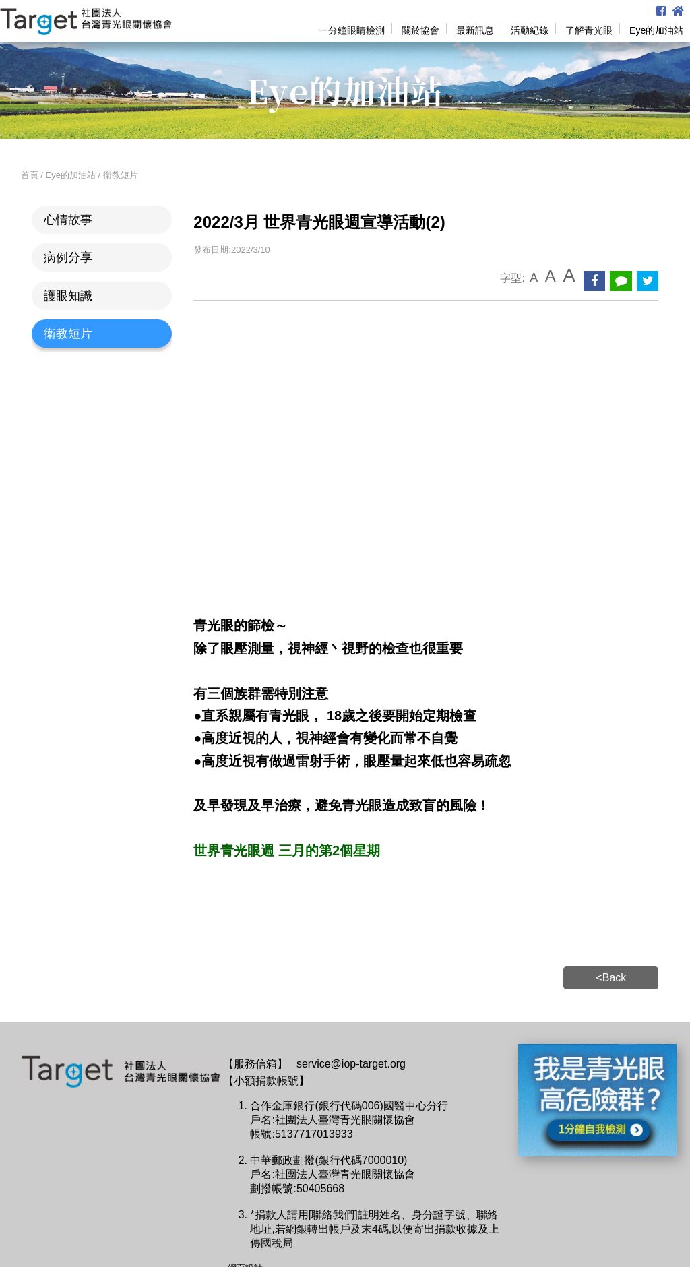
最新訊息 (475, 30)
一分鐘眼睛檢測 (352, 30)
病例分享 (68, 257)
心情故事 (68, 219)
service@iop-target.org (351, 1064)
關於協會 (420, 30)
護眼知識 (68, 296)
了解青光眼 (589, 30)
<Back (611, 977)
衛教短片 (68, 333)
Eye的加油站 (656, 30)
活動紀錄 (529, 30)
